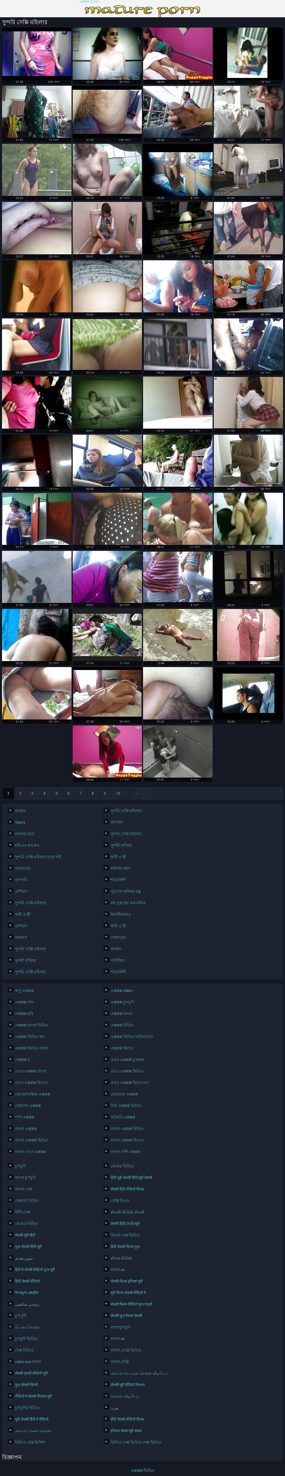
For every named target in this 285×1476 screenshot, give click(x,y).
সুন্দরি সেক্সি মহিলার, (31, 903)
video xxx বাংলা (28, 1361)
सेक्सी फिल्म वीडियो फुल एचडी (131, 1304)
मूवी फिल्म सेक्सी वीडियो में (128, 1292)
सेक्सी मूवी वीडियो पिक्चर (128, 1385)
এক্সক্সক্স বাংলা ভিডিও (32, 1025)
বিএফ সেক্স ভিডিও (125, 1235)
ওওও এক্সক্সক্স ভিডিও (127, 1071)
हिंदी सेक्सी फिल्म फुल (125, 1246)
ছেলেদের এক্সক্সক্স (124, 1094)
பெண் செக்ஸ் (27, 1327)
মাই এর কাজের (27, 845)
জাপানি (117, 822)
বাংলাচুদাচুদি (121, 1327)
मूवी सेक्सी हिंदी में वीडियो (32, 1419)
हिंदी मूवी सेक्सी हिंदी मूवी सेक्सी (131, 1177)
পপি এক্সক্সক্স (24, 1117)
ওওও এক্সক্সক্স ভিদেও (31, 1082)
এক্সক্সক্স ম (22, 1059)
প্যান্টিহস (118, 960)
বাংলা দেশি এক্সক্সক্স (125, 1152)
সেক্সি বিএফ (120, 1200)
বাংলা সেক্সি (120, 1361)
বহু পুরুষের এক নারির (128, 903)
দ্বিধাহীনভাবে (121, 914)
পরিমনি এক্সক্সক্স (123, 1117)
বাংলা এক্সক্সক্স (26, 1128)
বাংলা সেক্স (23, 1189)
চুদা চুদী (21, 1315)
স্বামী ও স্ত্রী (118, 857)
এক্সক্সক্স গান (24, 1002)
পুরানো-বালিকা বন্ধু (126, 891)
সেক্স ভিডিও (24, 1350)
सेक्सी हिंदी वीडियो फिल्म (127, 1189)
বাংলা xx (118, 1269)
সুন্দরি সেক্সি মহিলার (126, 811)
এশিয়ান (21, 891)
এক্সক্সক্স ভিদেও (122, 1048)
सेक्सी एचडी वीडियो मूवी (31, 1373)
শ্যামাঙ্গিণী (118, 880)
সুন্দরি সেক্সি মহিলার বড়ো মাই (38, 857)
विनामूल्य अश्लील (26, 1292)
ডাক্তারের (22, 868)
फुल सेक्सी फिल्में (26, 1385)
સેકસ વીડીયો (121, 1258)
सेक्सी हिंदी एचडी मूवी (125, 1223)
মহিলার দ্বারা (24, 834)
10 (118, 793)
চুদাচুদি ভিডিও (26, 1338)
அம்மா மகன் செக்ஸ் (33, 1431)
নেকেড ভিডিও (122, 1166)
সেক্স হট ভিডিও (27, 1200)
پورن (115, 1408)
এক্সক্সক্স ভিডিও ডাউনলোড (132, 1036)
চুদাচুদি (20, 1166)
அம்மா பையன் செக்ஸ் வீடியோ (139, 1373)
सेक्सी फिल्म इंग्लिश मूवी (127, 1281)
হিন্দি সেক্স (22, 1212)
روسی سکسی (27, 1304)
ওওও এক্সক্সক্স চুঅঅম (127, 1059)
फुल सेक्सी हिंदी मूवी (28, 1246)
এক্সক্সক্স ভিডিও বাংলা (32, 1048)
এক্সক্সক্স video (122, 990)
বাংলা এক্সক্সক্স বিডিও (127, 1128)
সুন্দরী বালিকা (121, 845)
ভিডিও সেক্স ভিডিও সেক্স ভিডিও (136, 1442)
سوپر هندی (24, 1258)
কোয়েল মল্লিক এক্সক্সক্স (32, 1094)
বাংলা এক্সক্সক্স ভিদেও (127, 1140)
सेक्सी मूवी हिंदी (25, 1235)
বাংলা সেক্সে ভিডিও (126, 1350)
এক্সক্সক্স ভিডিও (89, 2)
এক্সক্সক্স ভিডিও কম (30, 1036)
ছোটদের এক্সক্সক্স (28, 1105)
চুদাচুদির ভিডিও (27, 1408)
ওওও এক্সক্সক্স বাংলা (30, 1071)
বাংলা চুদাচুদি (25, 1177)
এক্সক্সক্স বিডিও (122, 1025)
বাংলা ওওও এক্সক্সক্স (30, 1152)
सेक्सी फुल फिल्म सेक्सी (126, 1315)
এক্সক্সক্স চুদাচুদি (122, 1002)
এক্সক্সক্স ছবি (24, 1013)
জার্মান (20, 811)
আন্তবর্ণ (21, 937)
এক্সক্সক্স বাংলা (121, 1013)
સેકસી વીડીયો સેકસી (128, 1212)
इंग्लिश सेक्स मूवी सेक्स (126, 1431)
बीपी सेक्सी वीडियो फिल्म (127, 1419)
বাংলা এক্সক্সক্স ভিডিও (32, 1140)
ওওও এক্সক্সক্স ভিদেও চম (130, 1082)
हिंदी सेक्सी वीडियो (27, 1281)
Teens (20, 822)
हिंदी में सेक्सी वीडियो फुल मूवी (35, 1269)
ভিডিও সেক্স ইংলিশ (30, 1442)
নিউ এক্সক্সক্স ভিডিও (126, 1105)
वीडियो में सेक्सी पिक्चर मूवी (33, 1396)
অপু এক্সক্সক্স (24, 990)
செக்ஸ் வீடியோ (125, 1396)
